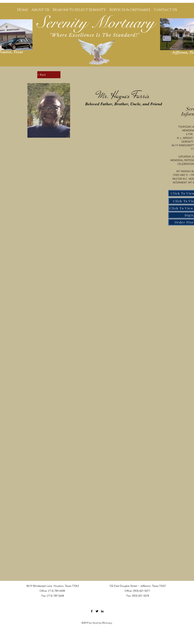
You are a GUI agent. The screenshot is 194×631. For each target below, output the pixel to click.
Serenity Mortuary (95, 22)
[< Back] (48, 74)
